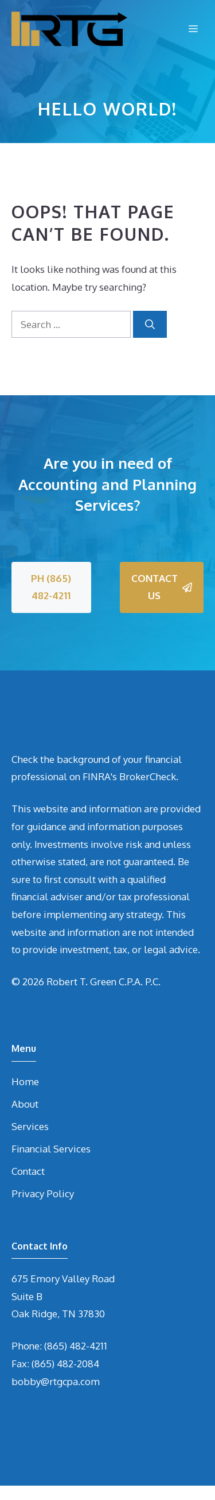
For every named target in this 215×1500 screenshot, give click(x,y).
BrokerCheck (147, 776)
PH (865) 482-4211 (51, 587)
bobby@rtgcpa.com (55, 1381)
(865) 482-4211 (75, 1346)
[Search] (150, 324)
